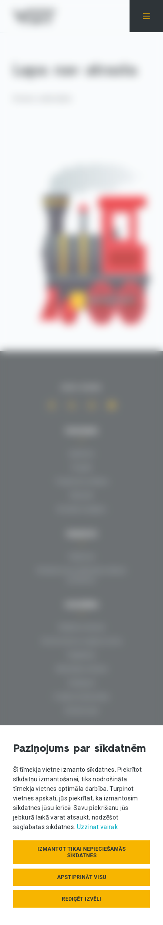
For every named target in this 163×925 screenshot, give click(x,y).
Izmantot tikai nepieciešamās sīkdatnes (81, 852)
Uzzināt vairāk (97, 826)
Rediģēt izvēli (81, 899)
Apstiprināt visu (81, 877)
